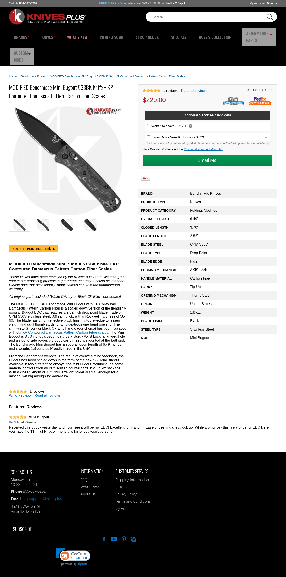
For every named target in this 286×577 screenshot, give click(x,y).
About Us (88, 469)
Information (92, 446)
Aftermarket (233, 34)
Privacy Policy (126, 469)
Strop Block (133, 35)
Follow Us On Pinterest (123, 514)
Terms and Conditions (133, 476)
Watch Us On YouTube (113, 514)
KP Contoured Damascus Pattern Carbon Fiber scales (65, 308)
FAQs (85, 455)
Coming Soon (101, 35)
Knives (46, 34)
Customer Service (132, 446)
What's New (72, 35)
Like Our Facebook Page (103, 514)
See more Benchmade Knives (33, 224)
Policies (121, 462)
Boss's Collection (192, 35)
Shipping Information (132, 455)
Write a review (20, 371)
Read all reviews (194, 66)
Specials (160, 35)
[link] (73, 532)
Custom (265, 34)
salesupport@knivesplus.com (46, 474)
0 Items (272, 3)
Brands (21, 34)
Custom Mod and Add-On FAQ (203, 124)
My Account (257, 3)
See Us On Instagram (133, 514)
